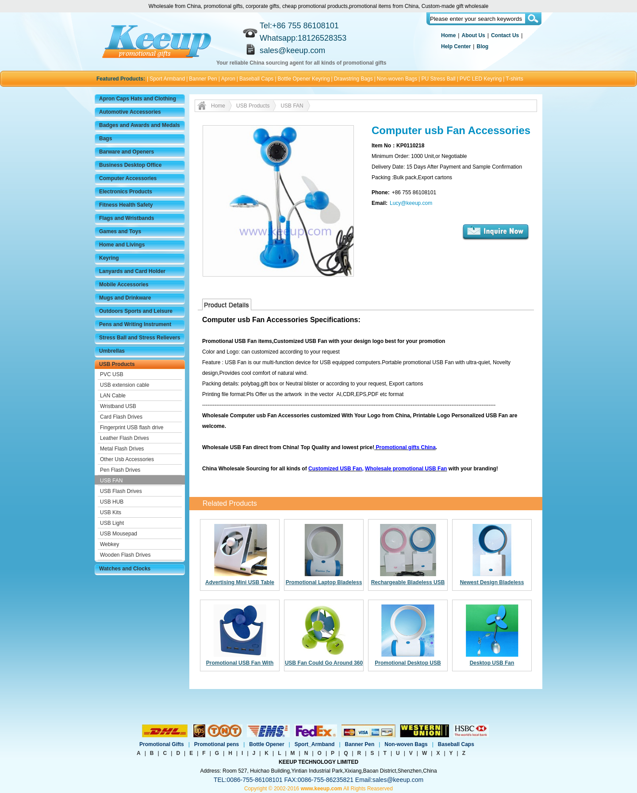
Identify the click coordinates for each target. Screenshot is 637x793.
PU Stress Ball (438, 79)
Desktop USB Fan (492, 663)
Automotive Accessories (130, 112)
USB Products (117, 364)
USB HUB (111, 502)
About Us (473, 35)
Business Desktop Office (130, 165)
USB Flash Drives (121, 491)
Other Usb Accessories (127, 459)
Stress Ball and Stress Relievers (139, 338)
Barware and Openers (126, 152)
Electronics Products (125, 192)
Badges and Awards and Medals (139, 125)
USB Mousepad (118, 534)
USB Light (112, 523)
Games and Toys (120, 231)
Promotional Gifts (161, 744)
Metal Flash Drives (122, 449)
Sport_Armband (315, 744)
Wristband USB (118, 406)
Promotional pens (216, 744)
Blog (482, 46)
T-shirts (514, 79)
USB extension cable (124, 385)
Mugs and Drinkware (125, 298)
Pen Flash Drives (120, 470)
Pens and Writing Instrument (135, 324)
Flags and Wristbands (126, 218)
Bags (105, 138)
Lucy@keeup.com (411, 203)
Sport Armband (167, 79)
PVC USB (111, 374)
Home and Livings (122, 245)
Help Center (456, 46)
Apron (228, 79)
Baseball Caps (256, 79)
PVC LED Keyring (481, 79)
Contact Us (505, 35)
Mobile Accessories (124, 284)
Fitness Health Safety (126, 205)
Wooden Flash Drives (125, 555)
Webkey (109, 544)
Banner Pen (203, 79)
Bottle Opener (266, 744)
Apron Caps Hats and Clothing (137, 99)
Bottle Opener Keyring (304, 79)
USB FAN (111, 480)
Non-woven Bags (397, 79)
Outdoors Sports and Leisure (136, 311)
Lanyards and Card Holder (132, 271)
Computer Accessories (128, 178)
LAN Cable (113, 396)
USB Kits (110, 512)
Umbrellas (112, 351)
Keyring (109, 258)
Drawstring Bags (353, 79)
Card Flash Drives (121, 417)
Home (448, 35)
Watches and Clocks (124, 569)
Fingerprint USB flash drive (131, 427)
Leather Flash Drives (124, 438)
